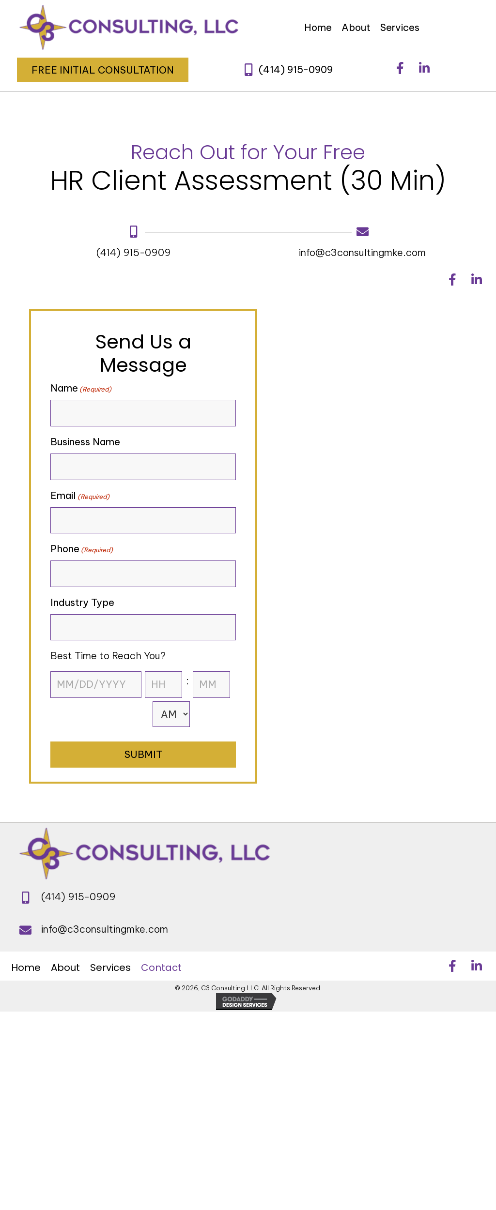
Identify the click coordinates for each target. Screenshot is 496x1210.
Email (79, 495)
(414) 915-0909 (133, 252)
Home (26, 967)
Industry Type (82, 602)
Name (80, 388)
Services (110, 967)
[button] (102, 70)
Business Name (85, 442)
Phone (81, 549)
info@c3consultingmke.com (362, 252)
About (65, 967)
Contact (161, 967)
